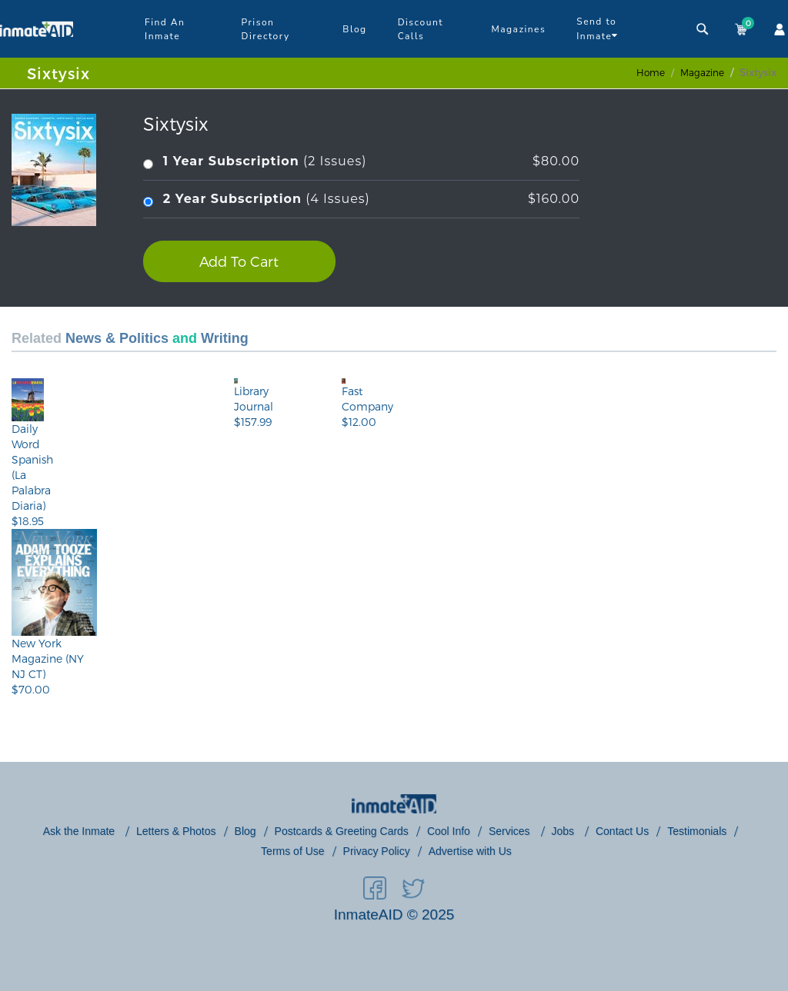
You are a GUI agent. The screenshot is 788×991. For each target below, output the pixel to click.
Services (511, 831)
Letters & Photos (176, 831)
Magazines (518, 29)
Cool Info (448, 831)
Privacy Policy (376, 851)
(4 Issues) (361, 199)
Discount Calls (420, 29)
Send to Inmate (597, 28)
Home (650, 72)
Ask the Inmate (80, 831)
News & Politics (117, 338)
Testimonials (696, 831)
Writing (225, 338)
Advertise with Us (470, 851)
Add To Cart (239, 261)
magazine (702, 72)
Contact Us (622, 831)
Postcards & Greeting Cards (342, 831)
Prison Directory (266, 29)
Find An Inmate (165, 29)
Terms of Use (292, 851)
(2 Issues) (361, 162)
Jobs (564, 831)
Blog (354, 29)
